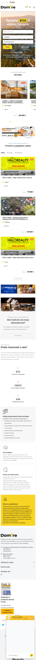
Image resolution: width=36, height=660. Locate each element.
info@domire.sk (7, 551)
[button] (11, 121)
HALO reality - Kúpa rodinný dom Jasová (17, 178)
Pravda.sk (18, 517)
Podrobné (25, 47)
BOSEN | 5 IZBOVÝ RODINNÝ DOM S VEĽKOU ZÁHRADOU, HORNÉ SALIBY (15, 101)
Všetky (3, 152)
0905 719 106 (6, 556)
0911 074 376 (6, 550)
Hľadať (7, 47)
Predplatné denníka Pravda (7, 611)
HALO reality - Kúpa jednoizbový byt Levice (18, 257)
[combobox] (18, 32)
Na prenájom (18, 152)
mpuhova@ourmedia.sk (9, 558)
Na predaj (10, 152)
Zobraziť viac (18, 278)
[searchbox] (18, 31)
